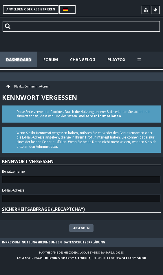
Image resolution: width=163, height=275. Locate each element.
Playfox (116, 59)
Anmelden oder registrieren (30, 9)
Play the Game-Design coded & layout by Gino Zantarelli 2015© (81, 252)
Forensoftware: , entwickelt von (81, 258)
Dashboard (18, 59)
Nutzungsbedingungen (42, 242)
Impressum (11, 242)
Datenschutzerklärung (84, 242)
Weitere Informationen (100, 116)
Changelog (82, 59)
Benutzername (13, 171)
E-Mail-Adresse (13, 190)
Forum (50, 59)
